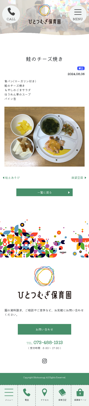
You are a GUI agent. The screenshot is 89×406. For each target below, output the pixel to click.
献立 (81, 68)
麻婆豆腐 (79, 177)
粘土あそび (11, 177)
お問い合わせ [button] (44, 329)
